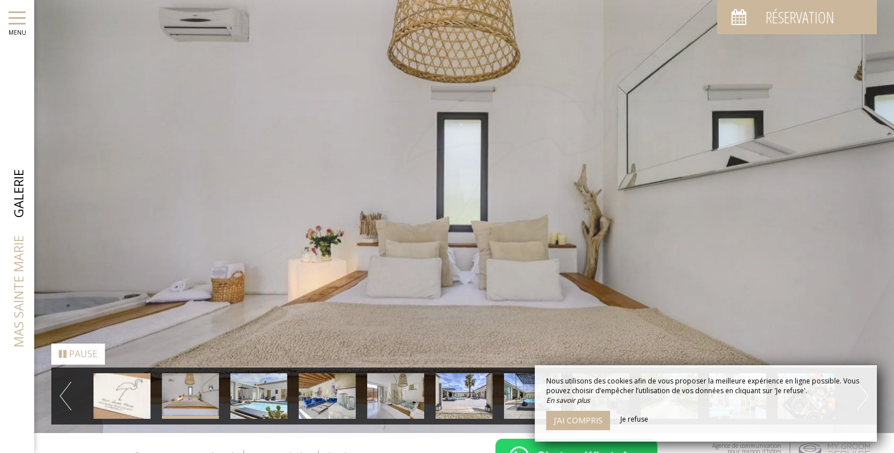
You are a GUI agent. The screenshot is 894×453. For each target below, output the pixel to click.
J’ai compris (578, 420)
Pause (78, 350)
